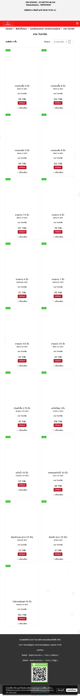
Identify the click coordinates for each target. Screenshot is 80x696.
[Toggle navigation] (77, 23)
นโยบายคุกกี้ (12, 692)
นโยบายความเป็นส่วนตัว (46, 690)
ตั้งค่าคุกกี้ (61, 690)
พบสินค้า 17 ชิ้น (11, 42)
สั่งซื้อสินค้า (22, 103)
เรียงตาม (48, 42)
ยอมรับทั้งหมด (71, 690)
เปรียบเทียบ (23, 108)
